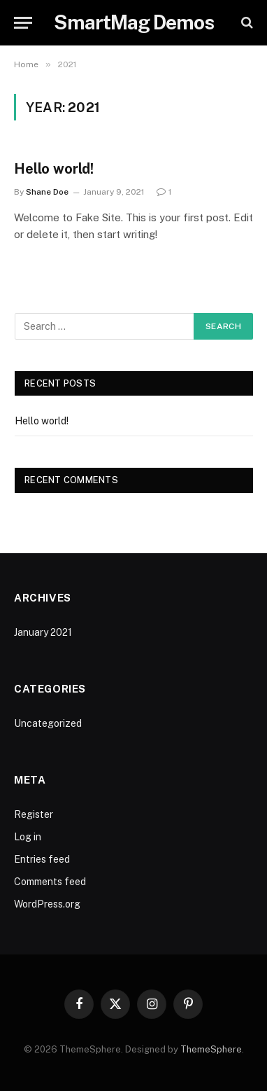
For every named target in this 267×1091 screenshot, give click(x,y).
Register (33, 814)
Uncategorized (48, 723)
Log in (27, 836)
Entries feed (42, 859)
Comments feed (50, 881)
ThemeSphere (211, 1049)
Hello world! (54, 168)
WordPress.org (47, 904)
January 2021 (43, 632)
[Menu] (23, 23)
